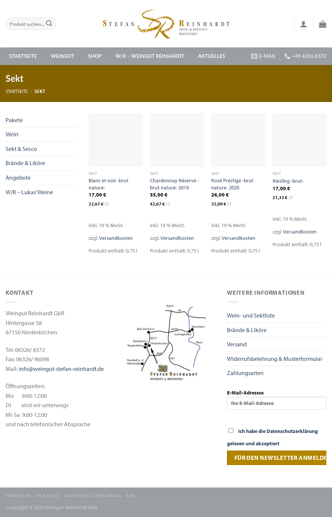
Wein (12, 134)
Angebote (18, 177)
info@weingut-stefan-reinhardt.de (61, 368)
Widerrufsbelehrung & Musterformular (274, 358)
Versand (237, 344)
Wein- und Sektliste (251, 315)
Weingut (62, 56)
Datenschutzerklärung (93, 495)
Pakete (14, 120)
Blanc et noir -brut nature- (109, 184)
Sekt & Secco (21, 148)
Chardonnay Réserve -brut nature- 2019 (174, 184)
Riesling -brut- (288, 180)
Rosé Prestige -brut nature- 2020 (232, 184)
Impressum (18, 495)
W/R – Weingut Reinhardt (150, 56)
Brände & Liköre (25, 163)
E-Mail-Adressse (276, 399)
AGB (130, 495)
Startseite (23, 56)
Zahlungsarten (245, 373)
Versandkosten (116, 237)
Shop (95, 56)
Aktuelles (211, 56)
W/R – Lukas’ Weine (29, 192)
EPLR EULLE (48, 495)
